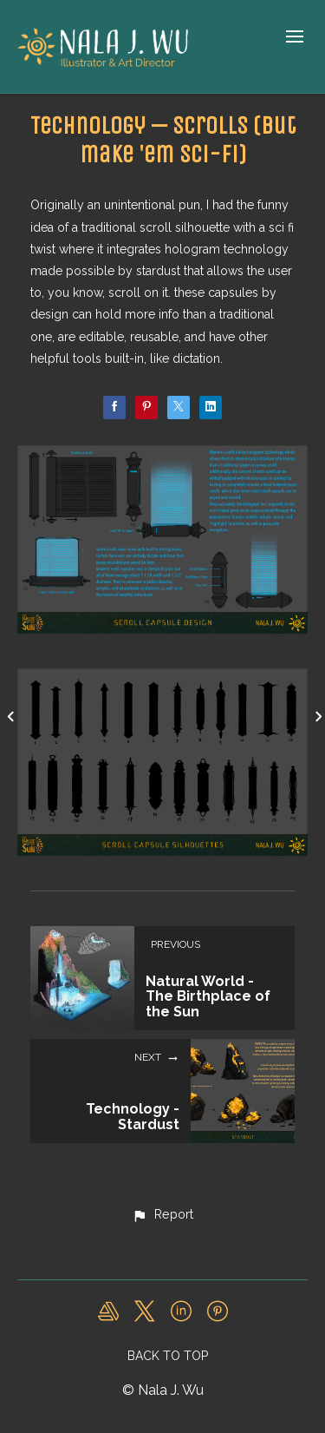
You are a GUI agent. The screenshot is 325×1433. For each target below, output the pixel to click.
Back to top (167, 1356)
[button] (162, 1215)
